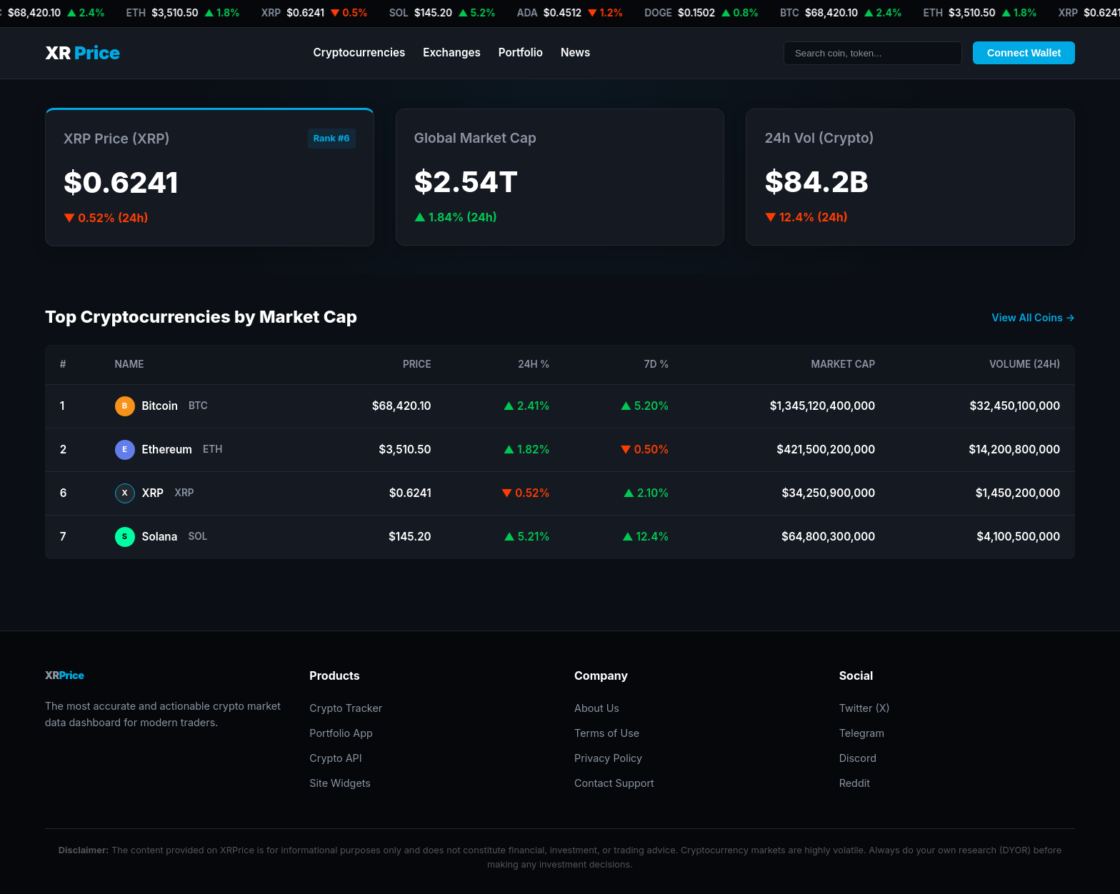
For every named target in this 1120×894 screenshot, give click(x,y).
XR (82, 53)
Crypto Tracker (345, 708)
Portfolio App (340, 733)
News (575, 52)
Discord (857, 758)
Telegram (861, 733)
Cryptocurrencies (359, 52)
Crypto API (335, 758)
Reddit (854, 783)
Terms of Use (606, 733)
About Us (596, 708)
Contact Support (614, 783)
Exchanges (452, 52)
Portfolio (521, 52)
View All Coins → (1033, 317)
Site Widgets (340, 783)
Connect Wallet (1024, 53)
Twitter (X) (864, 708)
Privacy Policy (608, 758)
